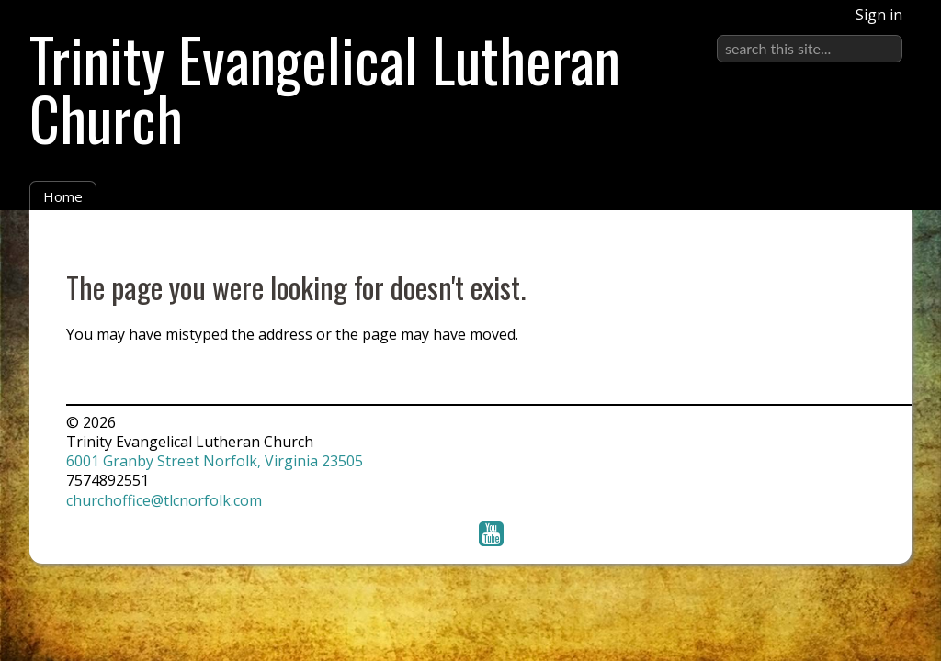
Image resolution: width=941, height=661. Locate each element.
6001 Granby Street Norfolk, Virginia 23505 (214, 461)
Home (63, 196)
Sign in (879, 15)
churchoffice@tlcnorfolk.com (164, 500)
